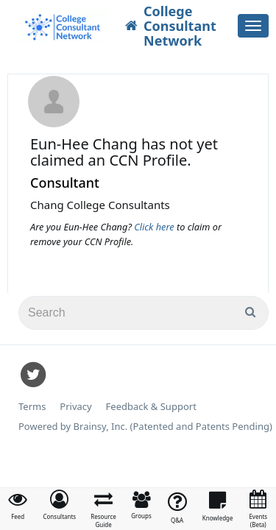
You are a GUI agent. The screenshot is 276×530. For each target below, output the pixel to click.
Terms (32, 406)
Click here (155, 226)
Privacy (75, 406)
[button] (59, 505)
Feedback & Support (151, 406)
